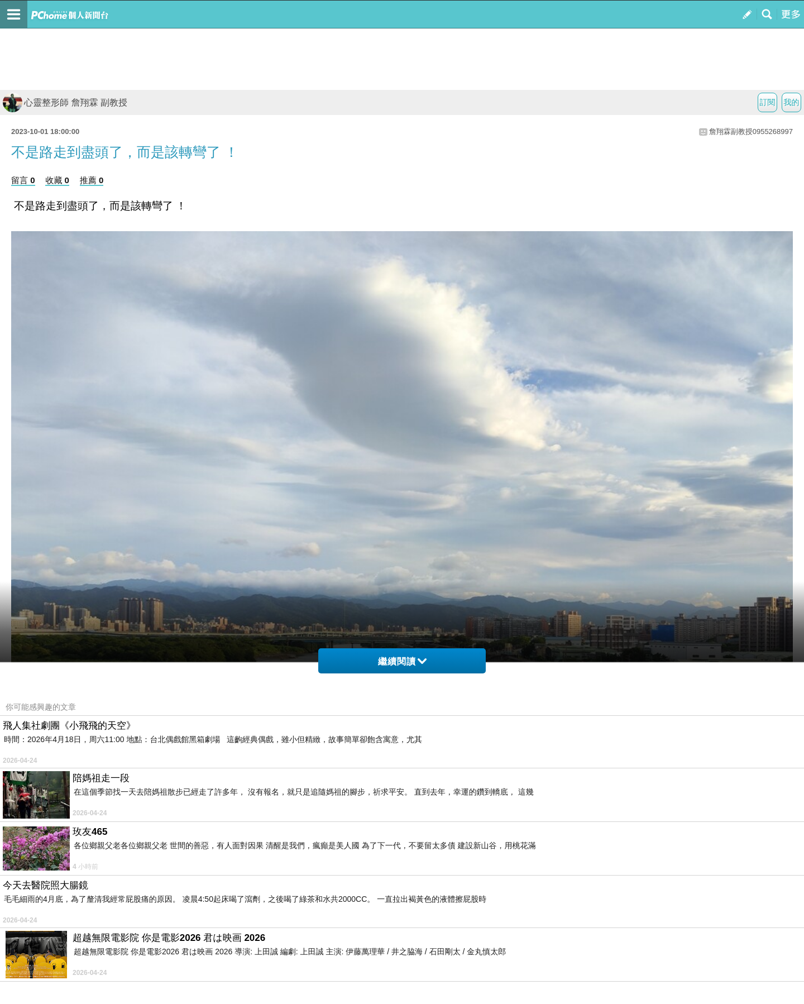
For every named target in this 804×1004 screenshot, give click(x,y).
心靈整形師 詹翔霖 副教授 (65, 102)
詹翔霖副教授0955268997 (751, 131)
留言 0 (23, 180)
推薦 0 (92, 180)
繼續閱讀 (402, 661)
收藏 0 (57, 180)
